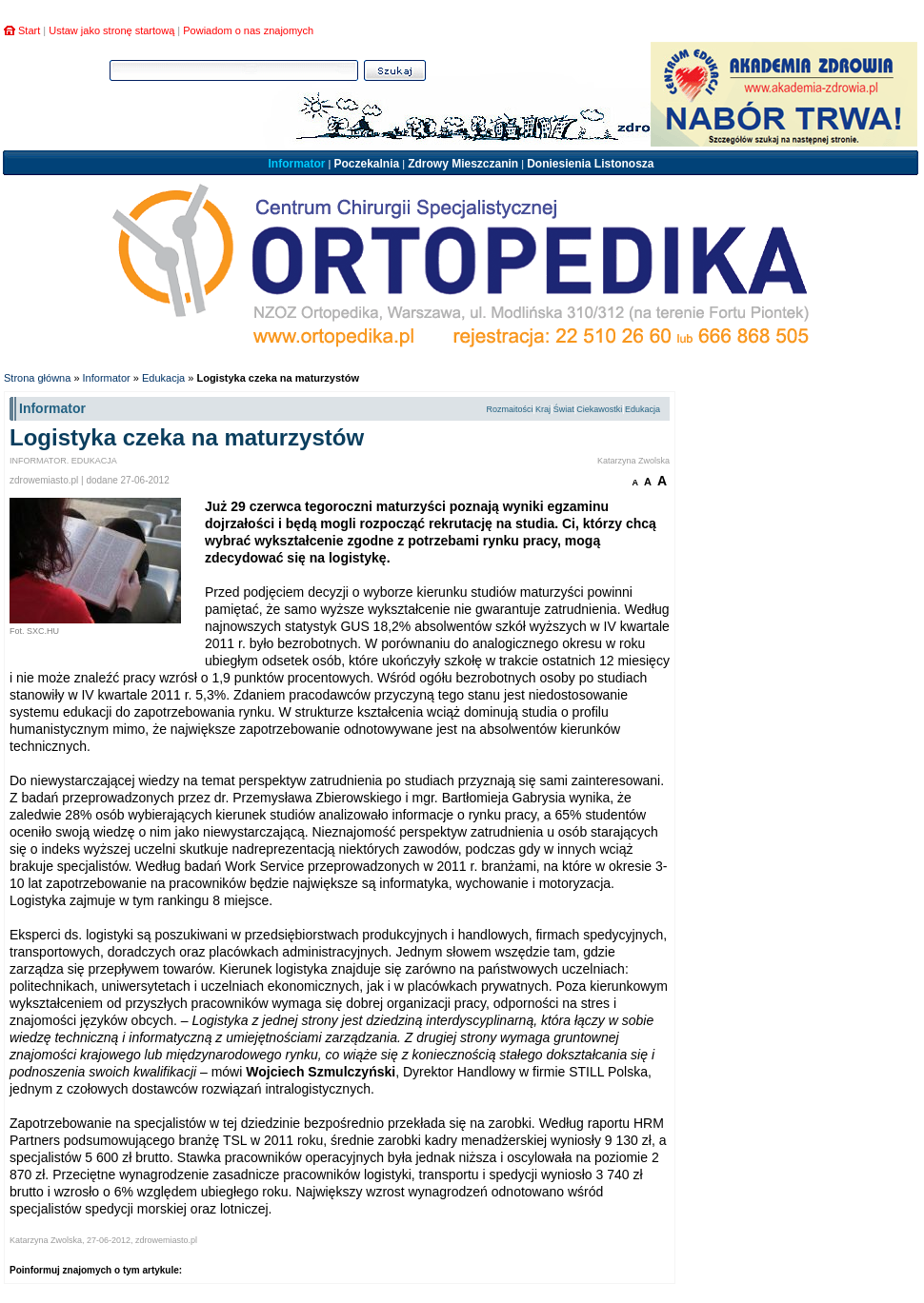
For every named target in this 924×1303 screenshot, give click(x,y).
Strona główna (37, 378)
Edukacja (163, 378)
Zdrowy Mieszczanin (463, 163)
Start (29, 30)
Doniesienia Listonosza (590, 163)
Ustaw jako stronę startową (111, 30)
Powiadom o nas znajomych (248, 30)
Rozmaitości (509, 409)
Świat (563, 409)
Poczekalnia (366, 163)
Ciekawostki (599, 409)
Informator (296, 163)
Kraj (543, 409)
